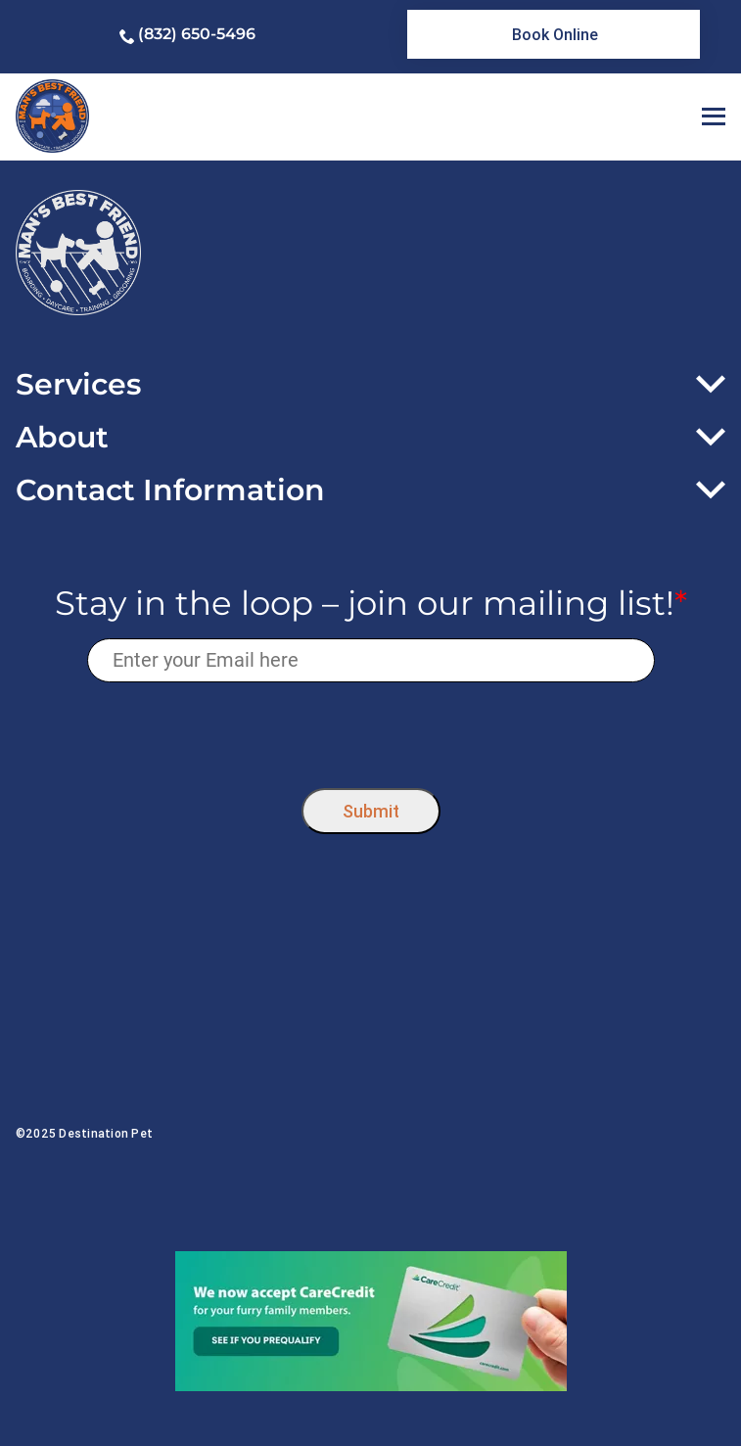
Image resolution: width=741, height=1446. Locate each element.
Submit (371, 811)
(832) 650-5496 (196, 33)
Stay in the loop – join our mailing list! (371, 603)
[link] (553, 34)
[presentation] (370, 730)
